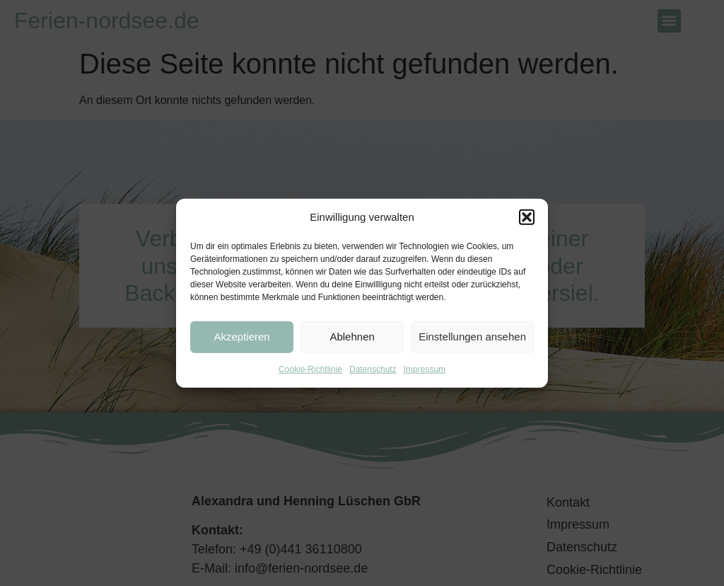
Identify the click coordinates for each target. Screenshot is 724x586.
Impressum (424, 369)
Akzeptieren (241, 337)
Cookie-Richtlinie (310, 369)
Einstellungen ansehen (472, 337)
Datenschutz (373, 369)
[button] (527, 217)
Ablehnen (351, 337)
